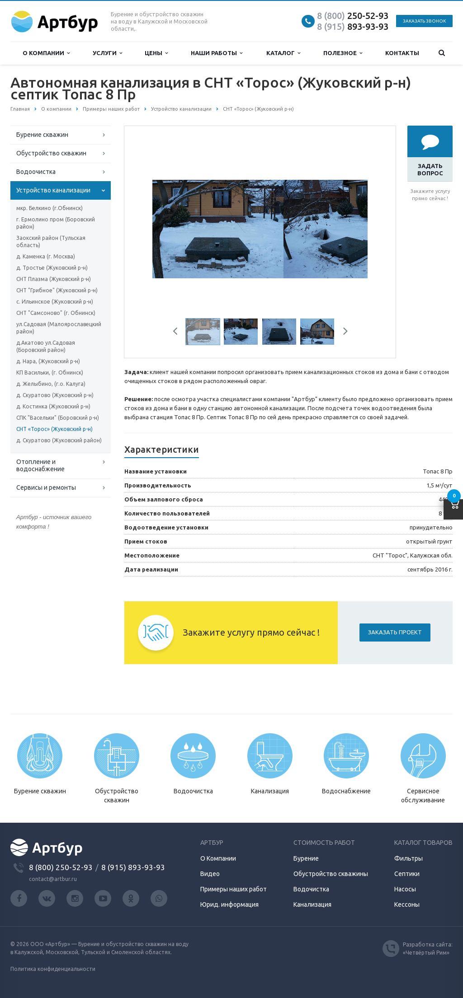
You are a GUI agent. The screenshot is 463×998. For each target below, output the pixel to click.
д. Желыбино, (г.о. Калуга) (50, 384)
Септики (407, 873)
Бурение (306, 858)
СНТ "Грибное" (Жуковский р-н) (57, 290)
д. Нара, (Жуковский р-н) (48, 361)
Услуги (107, 53)
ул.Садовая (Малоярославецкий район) (58, 327)
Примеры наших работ (233, 889)
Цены (156, 53)
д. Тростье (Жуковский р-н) (52, 268)
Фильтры (408, 858)
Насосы (405, 889)
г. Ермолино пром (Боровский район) (55, 223)
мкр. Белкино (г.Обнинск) (49, 208)
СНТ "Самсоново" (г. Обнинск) (55, 313)
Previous (178, 332)
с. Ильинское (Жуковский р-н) (54, 302)
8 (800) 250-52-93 (61, 867)
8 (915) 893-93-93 (133, 867)
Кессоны (407, 904)
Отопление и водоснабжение (40, 465)
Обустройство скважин (51, 153)
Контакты (402, 53)
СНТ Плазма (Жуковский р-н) (53, 279)
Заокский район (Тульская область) (50, 241)
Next (342, 332)
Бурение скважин (42, 134)
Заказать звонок (424, 21)
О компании (46, 53)
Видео (210, 873)
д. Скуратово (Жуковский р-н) (55, 395)
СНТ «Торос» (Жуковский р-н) (54, 429)
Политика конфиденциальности (52, 969)
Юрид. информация (229, 904)
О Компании (218, 858)
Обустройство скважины (330, 873)
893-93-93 (352, 26)
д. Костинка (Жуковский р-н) (53, 406)
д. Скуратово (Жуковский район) (59, 440)
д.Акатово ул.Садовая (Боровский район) (45, 346)
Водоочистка (36, 171)
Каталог (283, 53)
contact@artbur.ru (53, 879)
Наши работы (216, 53)
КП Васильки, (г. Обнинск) (49, 372)
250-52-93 (352, 15)
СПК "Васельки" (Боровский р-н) (57, 418)
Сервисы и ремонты (46, 487)
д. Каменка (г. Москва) (45, 256)
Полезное (342, 53)
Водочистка (311, 889)
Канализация (312, 904)
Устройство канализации (53, 190)
